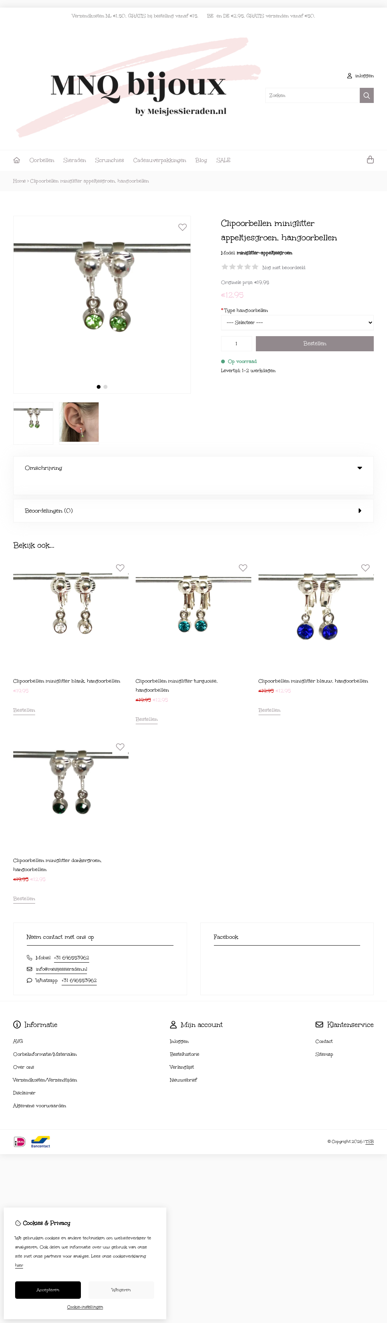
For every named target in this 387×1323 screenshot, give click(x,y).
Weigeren (121, 1290)
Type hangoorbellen (244, 310)
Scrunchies (109, 160)
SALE (224, 160)
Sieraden (74, 160)
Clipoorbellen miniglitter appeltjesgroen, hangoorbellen (89, 181)
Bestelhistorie (184, 1039)
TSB (369, 1126)
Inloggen (179, 1026)
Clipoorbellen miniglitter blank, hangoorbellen (66, 665)
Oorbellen (41, 160)
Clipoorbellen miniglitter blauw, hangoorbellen (313, 665)
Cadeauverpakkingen (159, 160)
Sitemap (324, 1039)
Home (19, 181)
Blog (201, 160)
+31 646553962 (71, 942)
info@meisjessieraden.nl (61, 954)
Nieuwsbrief (183, 1064)
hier (19, 1265)
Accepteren (48, 1290)
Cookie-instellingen (85, 1307)
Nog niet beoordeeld (284, 268)
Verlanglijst (182, 1052)
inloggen (360, 76)
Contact (324, 1026)
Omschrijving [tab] (193, 468)
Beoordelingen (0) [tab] (193, 495)
